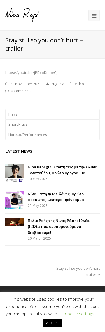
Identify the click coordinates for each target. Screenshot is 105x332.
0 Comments (21, 91)
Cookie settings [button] (79, 313)
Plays (13, 114)
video (79, 84)
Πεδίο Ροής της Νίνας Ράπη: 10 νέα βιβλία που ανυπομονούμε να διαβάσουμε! (59, 226)
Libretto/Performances (27, 134)
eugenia (57, 84)
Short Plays (18, 124)
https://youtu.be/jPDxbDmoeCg (31, 72)
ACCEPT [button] (52, 322)
